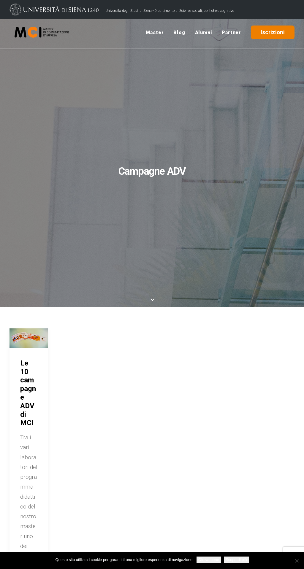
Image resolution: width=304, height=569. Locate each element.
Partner (231, 33)
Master (155, 33)
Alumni (203, 33)
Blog (179, 33)
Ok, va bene (208, 559)
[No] (297, 561)
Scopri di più (236, 559)
